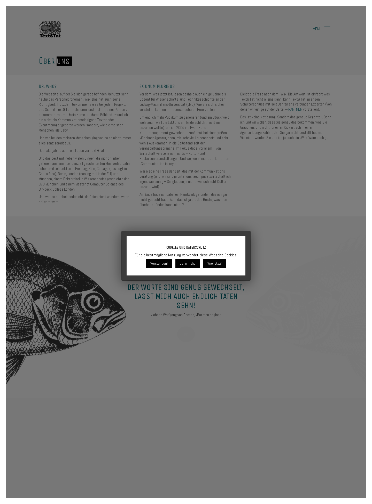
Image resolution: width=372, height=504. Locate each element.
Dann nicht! (188, 263)
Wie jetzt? (214, 263)
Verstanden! (159, 263)
